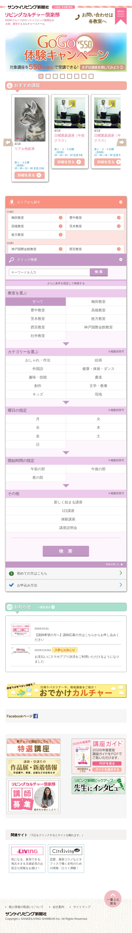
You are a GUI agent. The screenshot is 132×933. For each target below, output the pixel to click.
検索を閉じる (112, 563)
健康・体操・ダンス (98, 368)
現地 (98, 393)
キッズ (37, 393)
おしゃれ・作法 (37, 359)
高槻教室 (17, 226)
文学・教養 (98, 385)
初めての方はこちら (32, 572)
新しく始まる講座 (68, 501)
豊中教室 (75, 217)
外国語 (37, 368)
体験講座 (68, 518)
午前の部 (38, 468)
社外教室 (38, 335)
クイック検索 (27, 258)
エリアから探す (28, 202)
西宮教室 (75, 249)
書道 (98, 376)
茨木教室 (75, 226)
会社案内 (58, 913)
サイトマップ (82, 913)
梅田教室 (17, 217)
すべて (37, 301)
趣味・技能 (38, 376)
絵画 (98, 359)
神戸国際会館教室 (23, 249)
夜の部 (37, 477)
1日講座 (68, 510)
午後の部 (98, 468)
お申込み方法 (27, 584)
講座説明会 (68, 527)
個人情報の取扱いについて (26, 913)
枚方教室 (17, 234)
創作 (37, 385)
